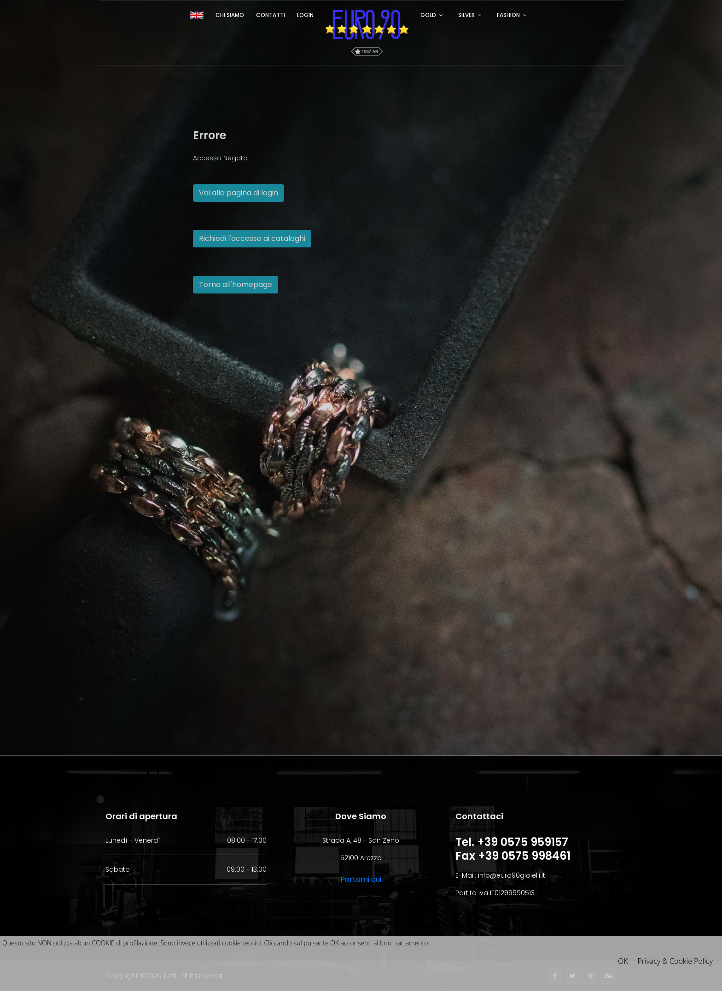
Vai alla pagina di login (238, 193)
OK (623, 961)
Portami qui (360, 879)
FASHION (508, 15)
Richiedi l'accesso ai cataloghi (252, 238)
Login (305, 15)
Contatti (270, 15)
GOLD (428, 15)
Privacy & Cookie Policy (675, 961)
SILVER (466, 15)
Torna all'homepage (235, 284)
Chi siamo (229, 15)
